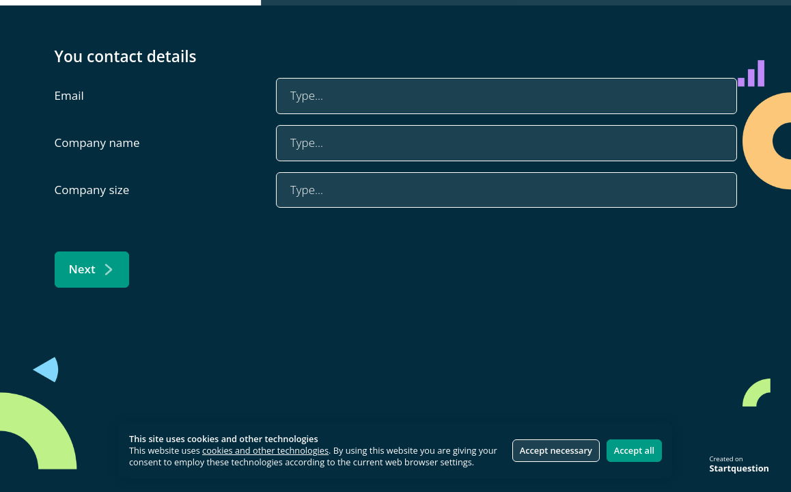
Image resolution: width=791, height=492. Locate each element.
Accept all (634, 450)
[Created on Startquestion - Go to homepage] (727, 465)
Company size (92, 189)
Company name (97, 142)
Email (69, 95)
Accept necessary (556, 450)
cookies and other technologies (265, 450)
